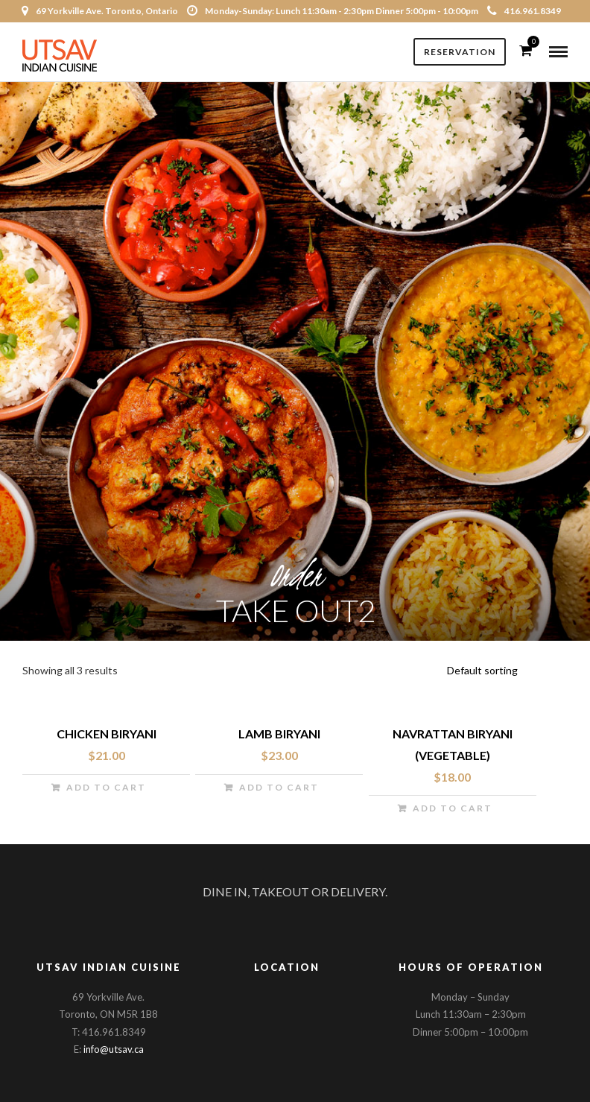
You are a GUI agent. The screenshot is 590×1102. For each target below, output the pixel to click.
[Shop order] (505, 670)
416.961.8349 (524, 10)
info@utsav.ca (113, 1049)
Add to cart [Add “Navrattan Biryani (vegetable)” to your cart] (452, 808)
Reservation (459, 51)
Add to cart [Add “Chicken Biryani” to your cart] (106, 787)
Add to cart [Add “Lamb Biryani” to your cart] (279, 787)
